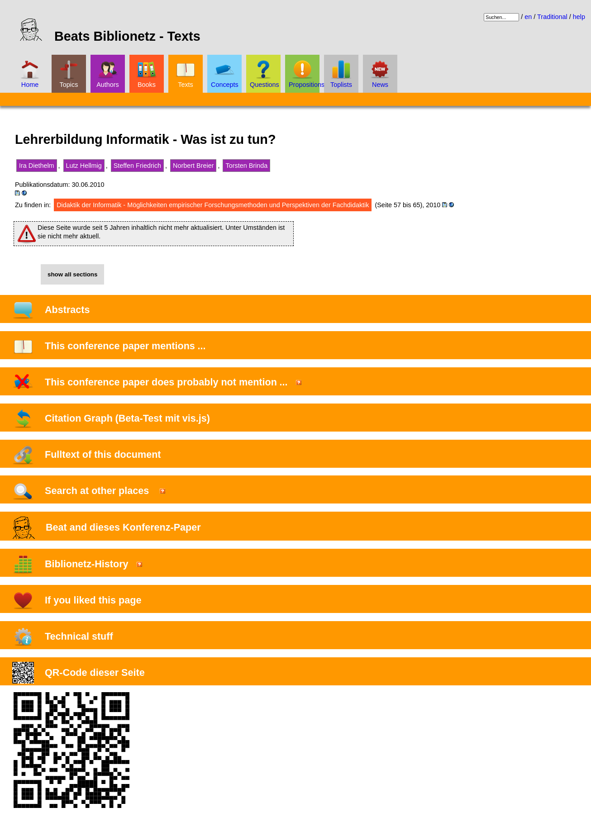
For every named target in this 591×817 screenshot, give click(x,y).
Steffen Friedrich (137, 165)
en (528, 16)
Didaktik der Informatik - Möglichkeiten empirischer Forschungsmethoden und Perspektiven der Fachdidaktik (213, 205)
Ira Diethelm (36, 165)
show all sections (72, 274)
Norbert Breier (193, 165)
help (579, 16)
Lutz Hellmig (84, 165)
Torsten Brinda (246, 165)
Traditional (552, 16)
